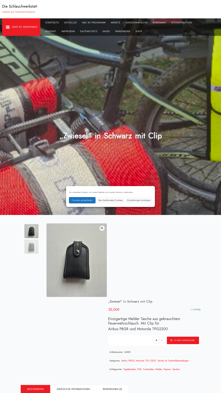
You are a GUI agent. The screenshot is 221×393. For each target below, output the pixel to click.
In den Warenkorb (182, 264)
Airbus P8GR (133, 284)
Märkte (115, 22)
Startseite (52, 22)
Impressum (68, 31)
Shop (138, 31)
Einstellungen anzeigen (139, 200)
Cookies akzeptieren (82, 200)
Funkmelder (153, 293)
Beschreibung (35, 312)
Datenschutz (88, 31)
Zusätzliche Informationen (73, 312)
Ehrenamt (159, 22)
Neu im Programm (94, 22)
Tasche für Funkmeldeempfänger (178, 284)
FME (144, 293)
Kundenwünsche (136, 22)
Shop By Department (21, 27)
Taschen (181, 293)
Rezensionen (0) (112, 312)
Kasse (106, 31)
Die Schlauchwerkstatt (19, 6)
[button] (102, 228)
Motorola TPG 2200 (151, 284)
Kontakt (50, 31)
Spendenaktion (181, 22)
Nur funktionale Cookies (111, 200)
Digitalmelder (135, 293)
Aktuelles (70, 22)
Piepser (172, 293)
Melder (164, 293)
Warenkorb (122, 31)
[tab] (35, 312)
